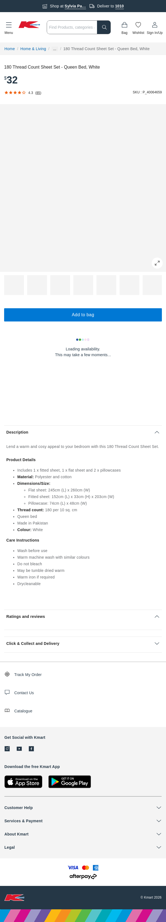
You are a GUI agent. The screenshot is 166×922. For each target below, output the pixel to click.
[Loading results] (83, 339)
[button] (9, 27)
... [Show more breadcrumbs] (54, 49)
